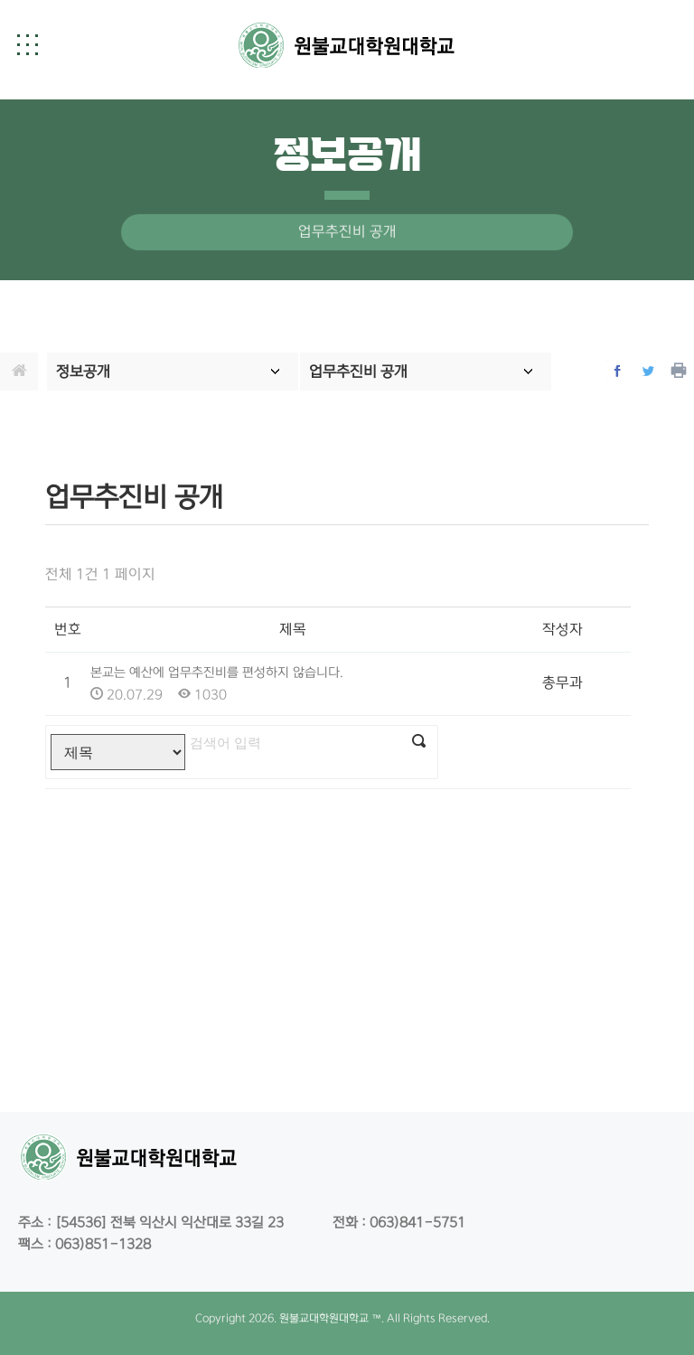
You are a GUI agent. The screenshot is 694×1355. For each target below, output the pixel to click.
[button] (27, 44)
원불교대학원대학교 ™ (330, 1318)
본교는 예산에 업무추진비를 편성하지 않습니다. (216, 672)
